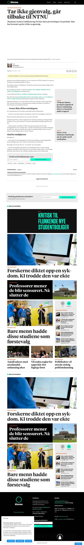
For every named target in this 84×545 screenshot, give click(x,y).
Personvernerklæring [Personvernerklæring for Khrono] (19, 512)
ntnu (34, 163)
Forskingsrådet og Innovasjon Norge (28, 97)
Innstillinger (78, 543)
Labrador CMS (61, 519)
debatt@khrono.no (60, 502)
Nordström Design (63, 516)
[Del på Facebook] (67, 71)
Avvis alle (28, 541)
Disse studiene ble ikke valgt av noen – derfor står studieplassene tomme (67, 314)
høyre (15, 163)
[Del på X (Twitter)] (70, 71)
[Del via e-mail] (75, 71)
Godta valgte (20, 541)
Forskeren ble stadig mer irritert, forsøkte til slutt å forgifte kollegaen (68, 340)
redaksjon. (45, 507)
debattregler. (38, 509)
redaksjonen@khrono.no (61, 501)
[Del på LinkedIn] (73, 71)
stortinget (28, 163)
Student (60, 3)
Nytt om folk (67, 3)
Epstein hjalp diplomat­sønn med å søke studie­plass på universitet (67, 334)
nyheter (10, 163)
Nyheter (49, 3)
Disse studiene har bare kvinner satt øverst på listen (67, 327)
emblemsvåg (21, 163)
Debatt (54, 3)
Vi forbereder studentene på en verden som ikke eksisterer (67, 321)
